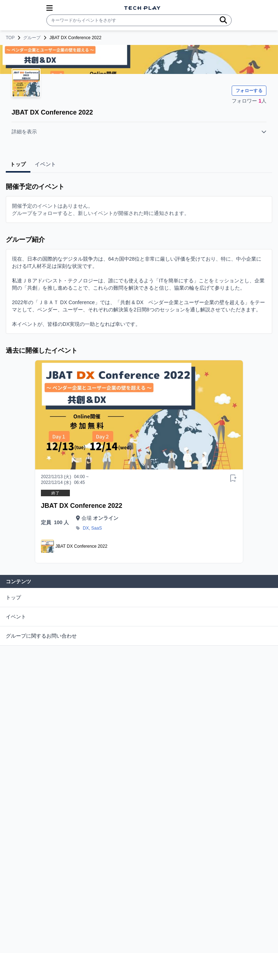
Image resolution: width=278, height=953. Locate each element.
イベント (16, 617)
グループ (32, 37)
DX (86, 528)
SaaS (96, 528)
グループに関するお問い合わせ (41, 636)
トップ (13, 597)
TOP (10, 37)
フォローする (249, 90)
